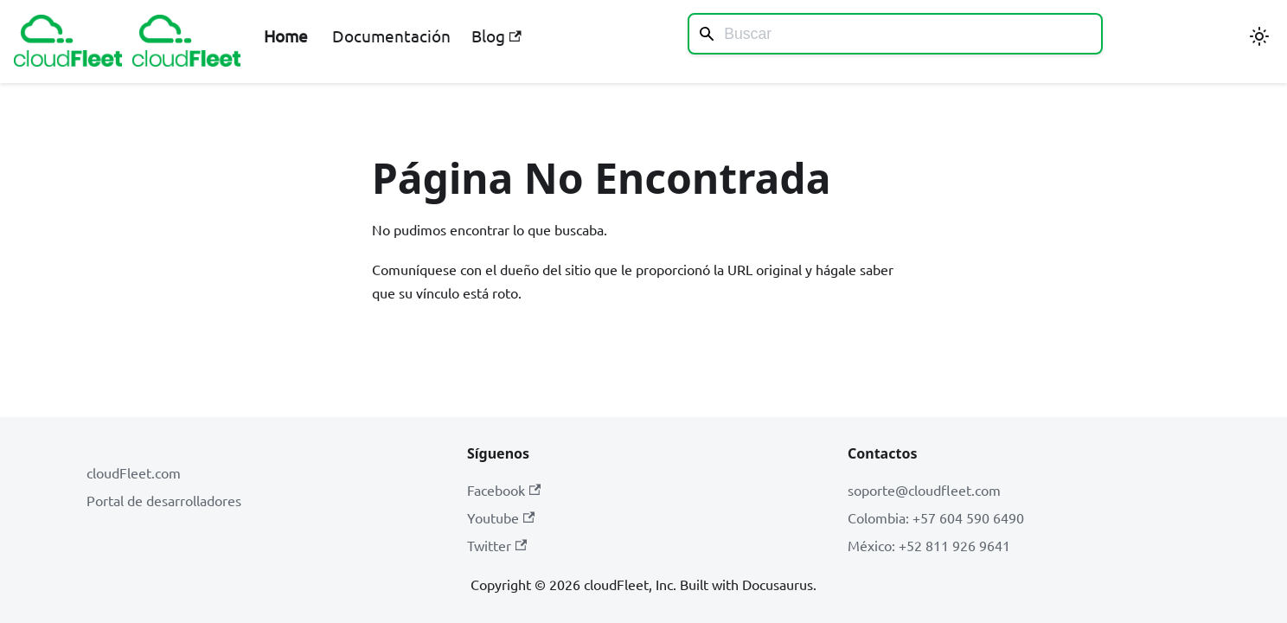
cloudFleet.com (133, 472)
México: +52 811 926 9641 (929, 545)
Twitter (497, 545)
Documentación (391, 35)
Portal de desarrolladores (163, 500)
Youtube (501, 517)
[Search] (895, 34)
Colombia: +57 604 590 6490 (936, 517)
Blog (496, 35)
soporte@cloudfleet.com (924, 489)
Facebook (504, 489)
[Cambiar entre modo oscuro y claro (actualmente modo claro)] (1259, 36)
